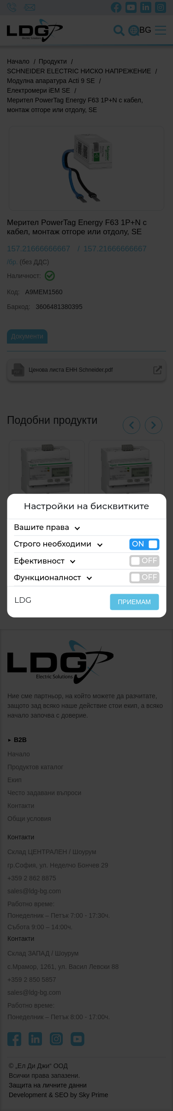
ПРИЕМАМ (134, 602)
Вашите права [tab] (41, 527)
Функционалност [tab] (47, 577)
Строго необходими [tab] (52, 544)
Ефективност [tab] (39, 560)
